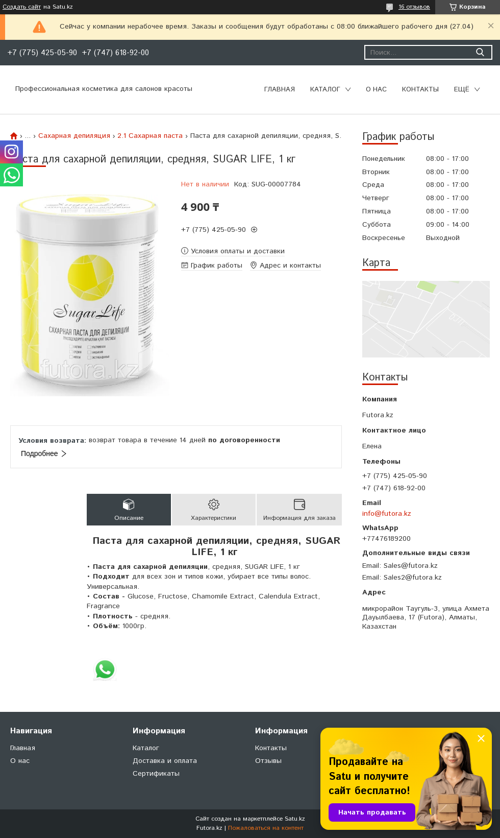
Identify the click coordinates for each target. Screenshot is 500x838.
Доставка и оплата (165, 761)
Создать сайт (22, 7)
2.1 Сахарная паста (150, 135)
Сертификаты (156, 774)
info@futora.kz (386, 514)
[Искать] (479, 52)
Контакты (420, 89)
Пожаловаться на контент (266, 828)
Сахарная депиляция (74, 135)
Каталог (325, 89)
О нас (376, 89)
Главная (279, 89)
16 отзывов (414, 7)
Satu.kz (295, 819)
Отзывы (268, 761)
